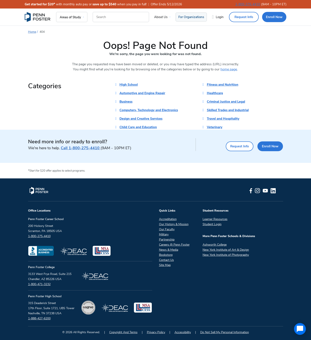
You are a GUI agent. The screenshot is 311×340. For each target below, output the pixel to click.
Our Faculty (167, 229)
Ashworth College (215, 245)
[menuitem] (38, 17)
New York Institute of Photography (226, 255)
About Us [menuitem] (161, 17)
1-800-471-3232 (39, 284)
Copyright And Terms (123, 332)
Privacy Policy (156, 332)
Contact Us (166, 260)
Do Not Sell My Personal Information (224, 332)
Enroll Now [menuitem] (274, 17)
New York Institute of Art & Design (226, 250)
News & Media (168, 250)
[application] (300, 329)
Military (164, 234)
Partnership (167, 240)
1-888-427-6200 (39, 318)
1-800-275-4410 (247, 4)
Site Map (165, 265)
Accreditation (168, 219)
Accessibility (183, 332)
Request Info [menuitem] (243, 17)
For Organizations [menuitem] (191, 17)
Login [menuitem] (220, 17)
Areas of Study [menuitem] (70, 17)
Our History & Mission (174, 224)
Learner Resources (215, 219)
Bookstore (166, 255)
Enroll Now (269, 146)
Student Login (212, 224)
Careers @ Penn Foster (174, 245)
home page (228, 69)
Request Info (235, 146)
